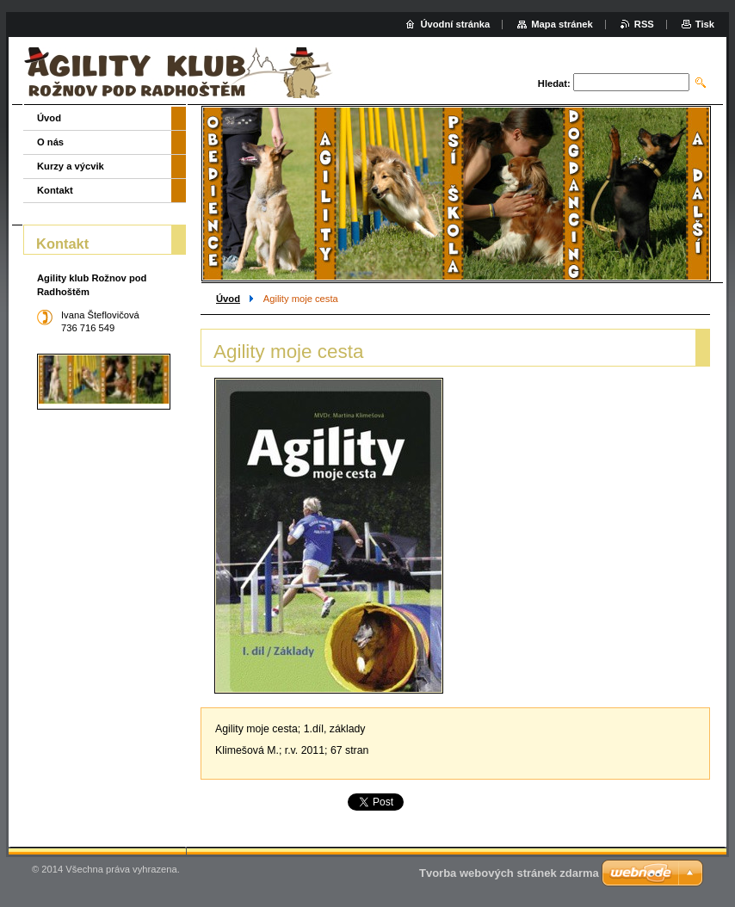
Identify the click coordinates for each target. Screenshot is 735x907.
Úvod (228, 298)
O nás (50, 142)
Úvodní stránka (455, 24)
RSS (644, 24)
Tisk (704, 24)
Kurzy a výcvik (70, 166)
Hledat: (554, 83)
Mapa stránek (562, 24)
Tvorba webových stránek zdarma (509, 873)
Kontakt (55, 190)
